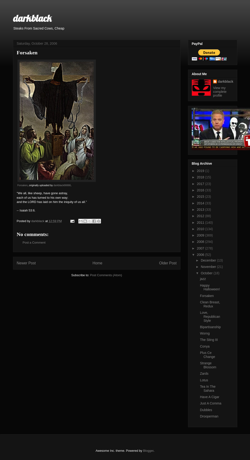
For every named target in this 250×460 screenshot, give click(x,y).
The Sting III (209, 340)
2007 (201, 248)
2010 (201, 229)
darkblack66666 (62, 185)
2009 (201, 235)
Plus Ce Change (207, 355)
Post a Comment (34, 242)
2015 (201, 196)
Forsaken (23, 185)
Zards (204, 373)
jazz (203, 279)
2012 (201, 216)
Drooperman (209, 416)
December (209, 260)
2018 (201, 177)
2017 (201, 184)
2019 (201, 171)
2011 (201, 222)
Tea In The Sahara (207, 388)
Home (97, 263)
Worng (205, 333)
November (209, 267)
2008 (201, 242)
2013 (201, 209)
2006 (201, 255)
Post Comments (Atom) (106, 275)
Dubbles (206, 410)
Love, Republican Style (210, 316)
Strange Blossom (208, 365)
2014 (201, 203)
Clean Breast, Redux (210, 304)
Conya (204, 346)
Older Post (168, 263)
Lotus (204, 380)
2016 (201, 190)
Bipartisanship (210, 327)
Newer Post (26, 263)
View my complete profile (220, 91)
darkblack (32, 18)
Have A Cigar (209, 397)
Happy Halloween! (210, 287)
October (207, 273)
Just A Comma (210, 403)
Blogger (148, 450)
